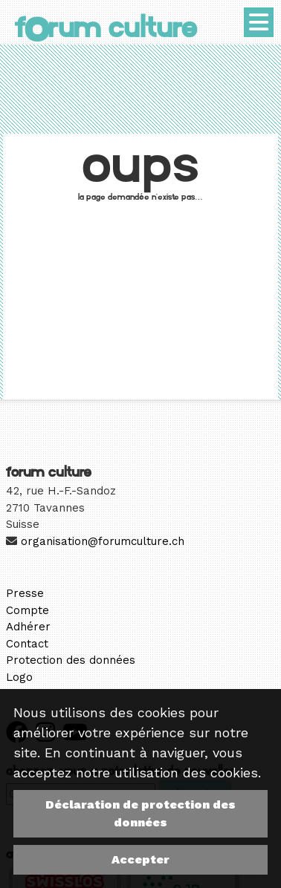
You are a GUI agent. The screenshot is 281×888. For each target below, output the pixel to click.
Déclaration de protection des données (140, 813)
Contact (27, 643)
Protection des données (70, 660)
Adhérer (28, 626)
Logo (19, 677)
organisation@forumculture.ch (102, 541)
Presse (25, 593)
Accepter (140, 859)
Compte (27, 610)
